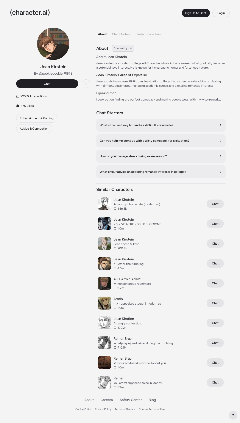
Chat (47, 83)
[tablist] (161, 33)
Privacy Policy (103, 409)
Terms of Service (125, 409)
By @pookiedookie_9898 (53, 73)
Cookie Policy (83, 409)
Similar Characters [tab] (148, 34)
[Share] (86, 83)
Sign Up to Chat (195, 13)
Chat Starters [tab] (121, 34)
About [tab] (102, 34)
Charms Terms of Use (152, 409)
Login (221, 13)
